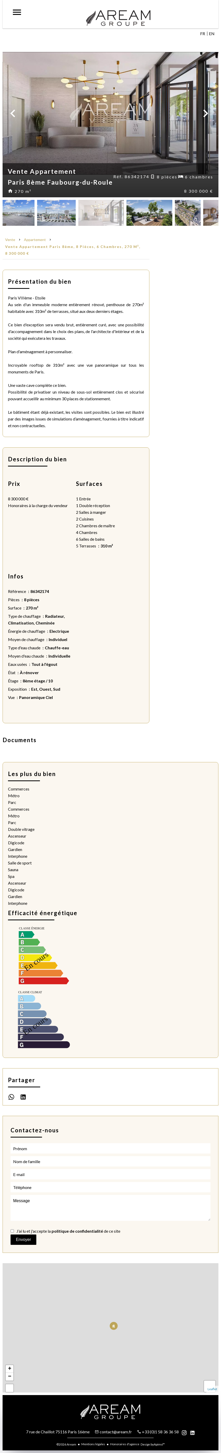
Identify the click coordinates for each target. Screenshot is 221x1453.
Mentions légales (93, 1444)
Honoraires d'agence (124, 1444)
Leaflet (212, 1389)
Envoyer (23, 1239)
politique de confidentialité (77, 1231)
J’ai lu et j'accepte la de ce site (68, 1231)
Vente (10, 239)
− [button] (9, 1377)
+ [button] (9, 1369)
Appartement (35, 239)
